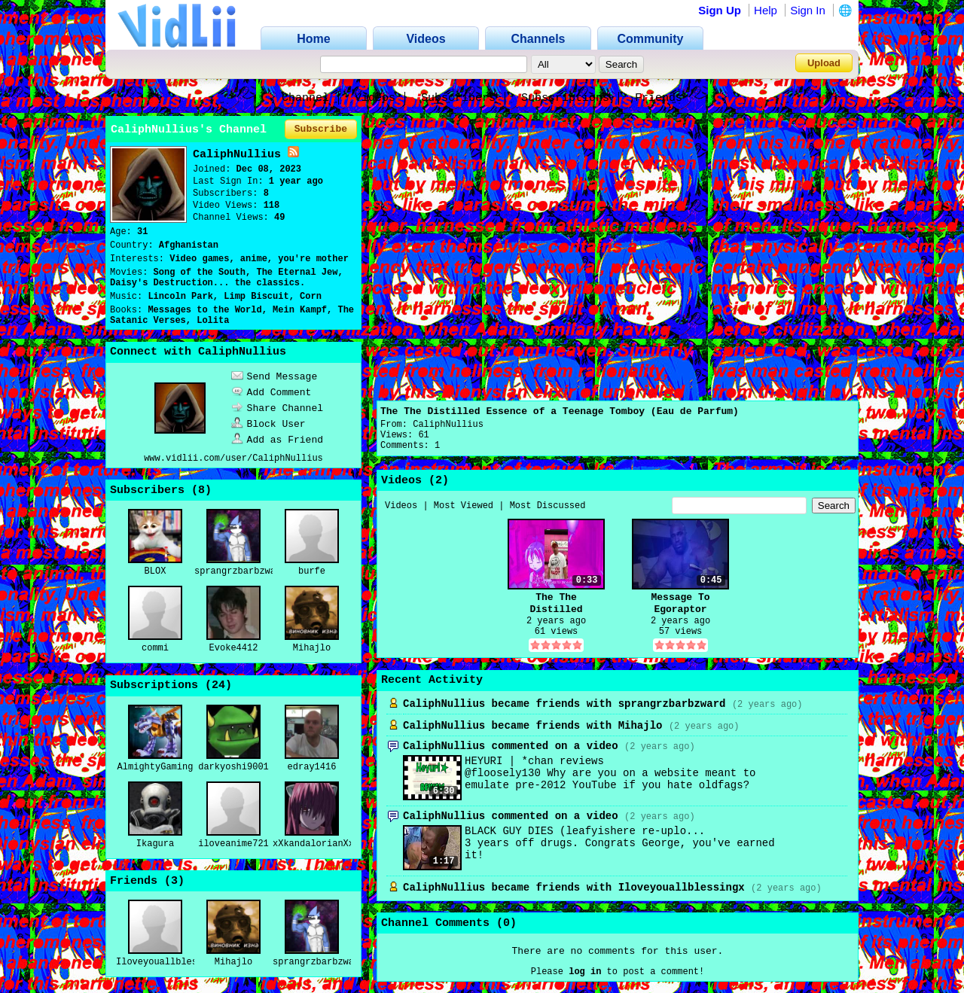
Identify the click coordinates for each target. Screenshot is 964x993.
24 (218, 685)
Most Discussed (548, 506)
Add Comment (271, 392)
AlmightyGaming (155, 767)
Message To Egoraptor (680, 603)
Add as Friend (277, 440)
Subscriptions (565, 98)
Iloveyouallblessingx (170, 962)
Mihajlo (312, 648)
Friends (658, 98)
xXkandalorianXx (313, 844)
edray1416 (312, 767)
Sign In (807, 10)
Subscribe (320, 129)
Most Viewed (463, 506)
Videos (375, 98)
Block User (268, 424)
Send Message (274, 376)
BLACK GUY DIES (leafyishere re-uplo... (585, 831)
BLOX (155, 571)
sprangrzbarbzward (240, 571)
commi (155, 648)
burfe (311, 571)
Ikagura (155, 844)
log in (585, 972)
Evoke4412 (233, 648)
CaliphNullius (448, 424)
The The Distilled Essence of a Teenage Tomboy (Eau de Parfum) (559, 411)
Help (765, 10)
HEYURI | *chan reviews (534, 761)
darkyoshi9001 (233, 767)
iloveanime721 (233, 844)
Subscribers (458, 98)
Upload (823, 63)
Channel (305, 98)
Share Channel (277, 408)
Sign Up (719, 10)
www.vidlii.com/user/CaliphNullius (233, 458)
